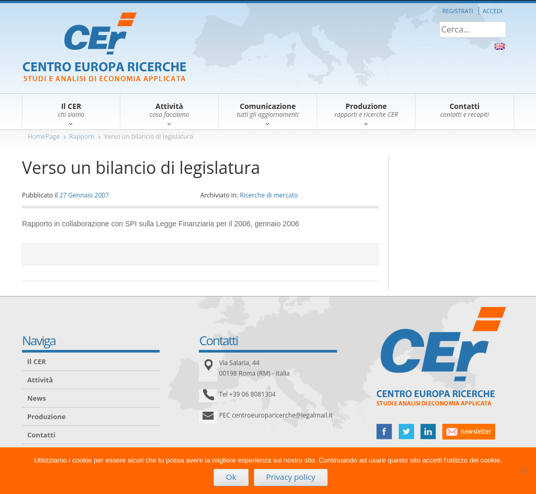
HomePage (44, 136)
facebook (384, 432)
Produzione (46, 416)
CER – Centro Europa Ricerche (104, 48)
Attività (40, 380)
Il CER (36, 361)
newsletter (468, 432)
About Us (499, 46)
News (36, 398)
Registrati (457, 11)
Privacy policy (290, 476)
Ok (231, 476)
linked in (428, 432)
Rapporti (81, 136)
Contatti (41, 435)
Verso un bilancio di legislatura (148, 136)
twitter (406, 432)
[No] (523, 470)
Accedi (492, 11)
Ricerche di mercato (269, 195)
